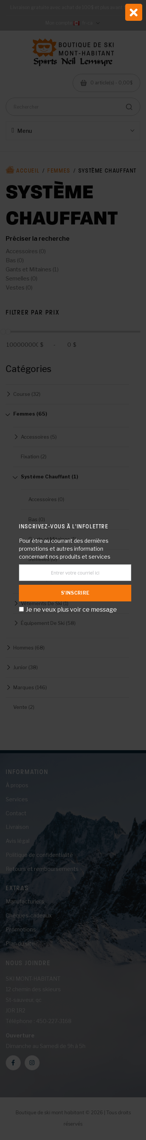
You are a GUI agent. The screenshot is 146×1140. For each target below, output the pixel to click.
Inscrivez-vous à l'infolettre (63, 526)
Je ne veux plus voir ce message (71, 609)
